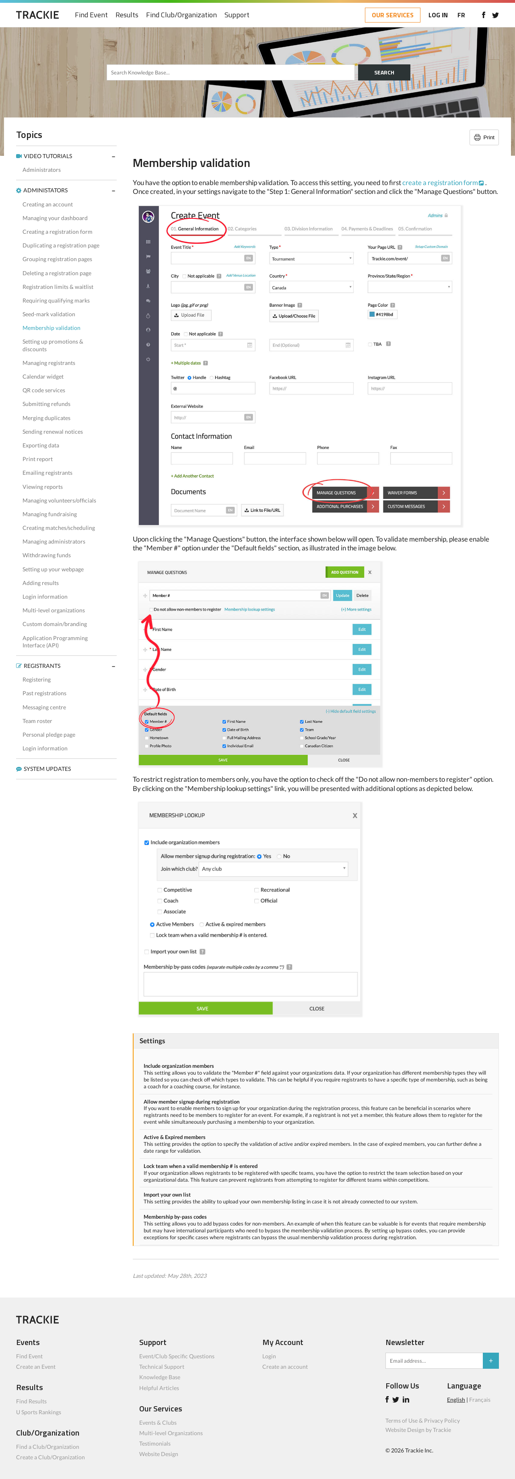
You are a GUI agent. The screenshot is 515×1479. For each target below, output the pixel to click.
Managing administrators (54, 541)
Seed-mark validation (49, 314)
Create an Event (36, 1366)
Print (489, 137)
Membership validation (51, 327)
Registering (37, 679)
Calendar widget (43, 376)
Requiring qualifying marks (56, 300)
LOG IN (438, 15)
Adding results (41, 582)
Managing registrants (49, 362)
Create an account (285, 1366)
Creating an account (48, 204)
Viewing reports (43, 486)
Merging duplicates (46, 417)
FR (461, 15)
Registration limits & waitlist (58, 286)
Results (126, 15)
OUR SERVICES (393, 15)
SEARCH (384, 72)
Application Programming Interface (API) (55, 641)
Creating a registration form (58, 231)
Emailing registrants (47, 472)
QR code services (44, 390)
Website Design (158, 1453)
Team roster (37, 720)
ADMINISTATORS (45, 190)
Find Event (91, 15)
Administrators (42, 169)
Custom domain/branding (55, 623)
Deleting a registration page (57, 273)
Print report (38, 458)
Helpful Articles (159, 1387)
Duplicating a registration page (61, 245)
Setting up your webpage (53, 569)
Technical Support (161, 1366)
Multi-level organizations (54, 610)
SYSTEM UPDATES (47, 768)
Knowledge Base (159, 1377)
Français (479, 1399)
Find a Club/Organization (47, 1446)
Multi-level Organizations (171, 1433)
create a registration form (440, 182)
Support (237, 15)
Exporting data (41, 445)
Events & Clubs (158, 1422)
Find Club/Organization (181, 15)
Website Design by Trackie (418, 1429)
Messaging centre (44, 707)
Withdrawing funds (47, 555)
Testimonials (155, 1443)
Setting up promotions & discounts (53, 345)
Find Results (31, 1401)
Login (269, 1356)
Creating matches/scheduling (59, 527)
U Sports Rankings (38, 1412)
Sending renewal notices (53, 431)
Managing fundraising (50, 514)
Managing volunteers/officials (59, 500)
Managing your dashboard (55, 217)
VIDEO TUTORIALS (48, 155)
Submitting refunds (46, 403)
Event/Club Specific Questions (176, 1356)
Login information (45, 596)
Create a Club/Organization (50, 1457)
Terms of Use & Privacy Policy (422, 1420)
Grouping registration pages (57, 258)
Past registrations (44, 693)
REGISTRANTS (42, 665)
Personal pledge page (49, 734)
